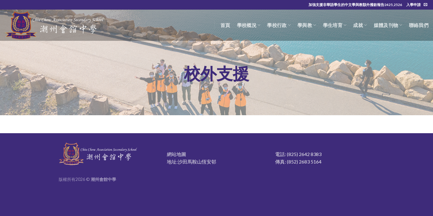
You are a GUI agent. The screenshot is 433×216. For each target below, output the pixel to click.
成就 (360, 25)
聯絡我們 (418, 25)
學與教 (306, 25)
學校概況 (249, 25)
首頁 (225, 25)
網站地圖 (176, 154)
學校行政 (279, 25)
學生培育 (335, 25)
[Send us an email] (425, 5)
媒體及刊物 (388, 25)
